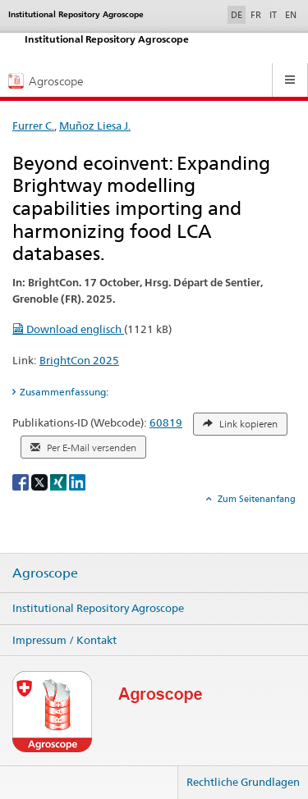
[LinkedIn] (77, 481)
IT (273, 15)
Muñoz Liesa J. (95, 125)
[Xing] (59, 481)
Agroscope (45, 573)
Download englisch (68, 329)
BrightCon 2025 (79, 360)
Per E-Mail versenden (83, 448)
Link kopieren (240, 424)
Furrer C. (33, 125)
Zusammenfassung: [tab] (64, 392)
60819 (165, 422)
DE (238, 14)
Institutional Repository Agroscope (98, 607)
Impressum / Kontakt (64, 639)
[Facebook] (21, 481)
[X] (40, 481)
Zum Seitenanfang (255, 499)
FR (256, 15)
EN (291, 15)
